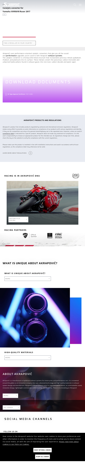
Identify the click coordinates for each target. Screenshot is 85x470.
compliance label (8, 133)
